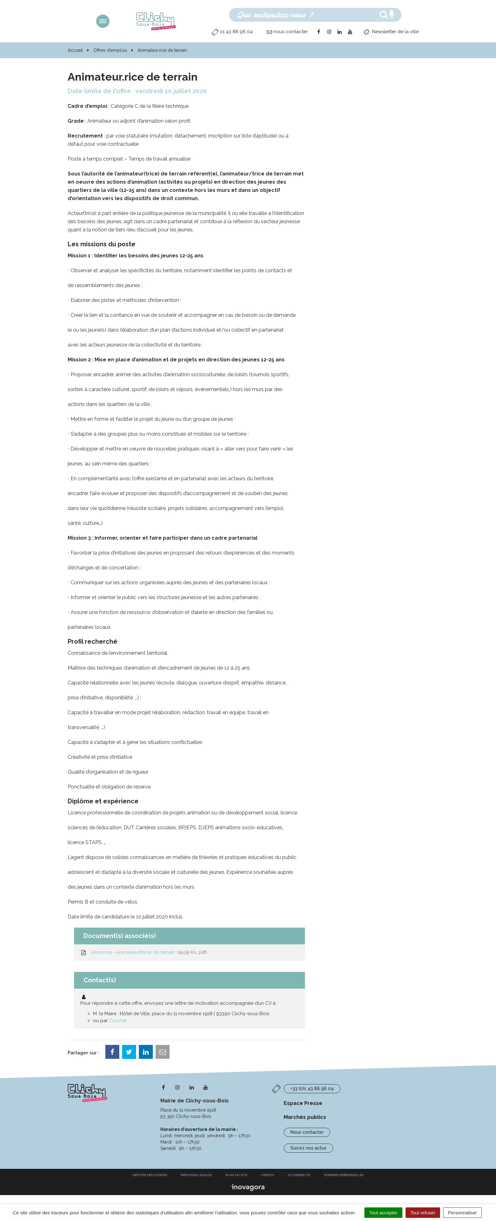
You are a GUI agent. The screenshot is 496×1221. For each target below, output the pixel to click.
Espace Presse (303, 1103)
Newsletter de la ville (391, 31)
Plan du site (236, 1175)
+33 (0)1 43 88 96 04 (312, 1088)
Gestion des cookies (150, 1175)
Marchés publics (305, 1117)
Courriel (118, 1020)
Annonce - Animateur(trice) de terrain (143, 952)
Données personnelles (343, 1175)
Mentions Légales (196, 1175)
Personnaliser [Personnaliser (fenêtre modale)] (462, 1212)
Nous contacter (307, 1132)
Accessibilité (299, 1175)
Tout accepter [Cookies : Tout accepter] (383, 1212)
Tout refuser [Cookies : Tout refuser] (422, 1212)
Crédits (267, 1175)
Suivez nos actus (308, 1147)
